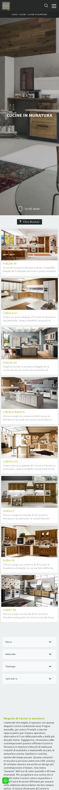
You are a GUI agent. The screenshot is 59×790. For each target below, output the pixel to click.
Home (14, 14)
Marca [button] (8, 642)
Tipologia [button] (10, 666)
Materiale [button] (10, 654)
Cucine (22, 14)
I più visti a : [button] (11, 678)
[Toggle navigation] (54, 6)
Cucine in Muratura (37, 14)
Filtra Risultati (30, 221)
